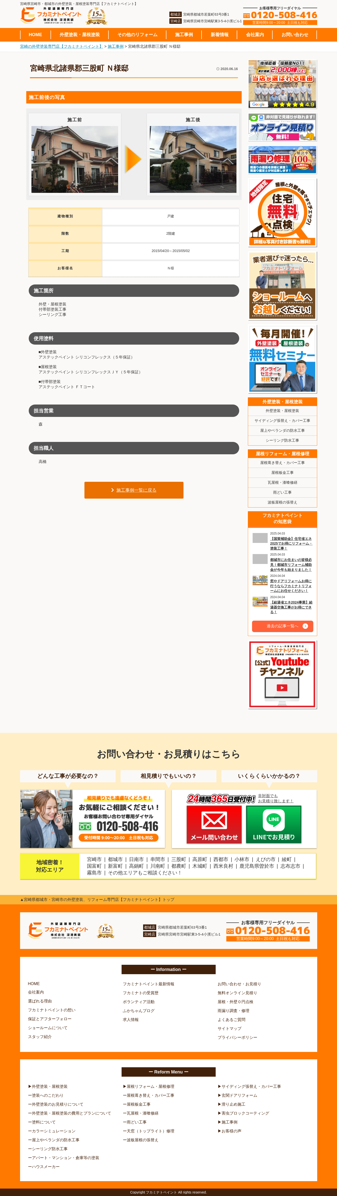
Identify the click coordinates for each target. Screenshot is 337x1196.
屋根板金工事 (282, 472)
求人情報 (131, 1020)
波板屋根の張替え (282, 502)
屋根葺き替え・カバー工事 (282, 462)
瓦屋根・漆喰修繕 (282, 482)
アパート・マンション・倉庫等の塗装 (65, 1158)
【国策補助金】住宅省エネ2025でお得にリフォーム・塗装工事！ (291, 543)
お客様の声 (231, 1131)
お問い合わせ (295, 34)
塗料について (44, 1122)
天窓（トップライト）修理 (150, 1131)
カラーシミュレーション (54, 1131)
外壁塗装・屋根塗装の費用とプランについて (71, 1113)
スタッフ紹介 (40, 1037)
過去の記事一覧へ (282, 626)
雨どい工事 (282, 492)
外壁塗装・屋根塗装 (80, 34)
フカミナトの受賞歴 (140, 993)
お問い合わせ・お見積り (239, 984)
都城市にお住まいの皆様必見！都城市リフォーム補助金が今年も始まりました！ (291, 564)
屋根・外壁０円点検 (235, 1002)
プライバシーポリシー (237, 1037)
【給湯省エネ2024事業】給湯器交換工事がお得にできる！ (291, 607)
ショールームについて (48, 1028)
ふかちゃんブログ (139, 1011)
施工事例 (184, 34)
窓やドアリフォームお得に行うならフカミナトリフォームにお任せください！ (291, 586)
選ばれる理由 (40, 1001)
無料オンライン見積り (237, 993)
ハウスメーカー (46, 1167)
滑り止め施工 (233, 1104)
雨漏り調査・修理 (233, 1011)
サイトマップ (229, 1028)
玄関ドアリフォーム (239, 1095)
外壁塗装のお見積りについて (57, 1104)
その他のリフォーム (137, 34)
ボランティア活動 (139, 1002)
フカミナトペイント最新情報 (148, 984)
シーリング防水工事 (282, 440)
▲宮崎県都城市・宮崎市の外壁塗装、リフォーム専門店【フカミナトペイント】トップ (97, 899)
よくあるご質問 (231, 1020)
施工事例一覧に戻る (133, 490)
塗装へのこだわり (48, 1095)
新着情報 (220, 34)
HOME (35, 34)
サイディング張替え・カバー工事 (282, 420)
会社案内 (255, 34)
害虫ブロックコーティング (245, 1113)
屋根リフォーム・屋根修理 (282, 453)
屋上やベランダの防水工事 (282, 430)
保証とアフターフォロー (50, 1019)
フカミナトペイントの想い (52, 1010)
